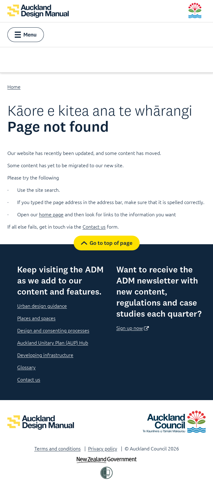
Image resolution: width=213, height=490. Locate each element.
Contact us (94, 226)
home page (51, 214)
